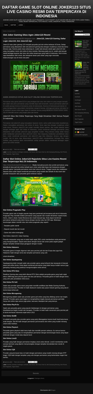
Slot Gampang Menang (53, 152)
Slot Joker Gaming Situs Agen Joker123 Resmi (26, 35)
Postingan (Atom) (39, 378)
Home (6, 25)
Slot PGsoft (63, 152)
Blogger (53, 390)
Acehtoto (25, 152)
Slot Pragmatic (7, 154)
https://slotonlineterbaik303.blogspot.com (19, 39)
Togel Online (15, 154)
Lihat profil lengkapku (81, 135)
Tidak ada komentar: (20, 149)
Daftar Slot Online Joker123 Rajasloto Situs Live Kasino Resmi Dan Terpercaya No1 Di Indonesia (34, 160)
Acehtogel (20, 152)
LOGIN (21, 25)
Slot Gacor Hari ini (41, 152)
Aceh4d (9, 152)
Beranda (36, 373)
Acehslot (14, 152)
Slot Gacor (32, 152)
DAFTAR (13, 25)
